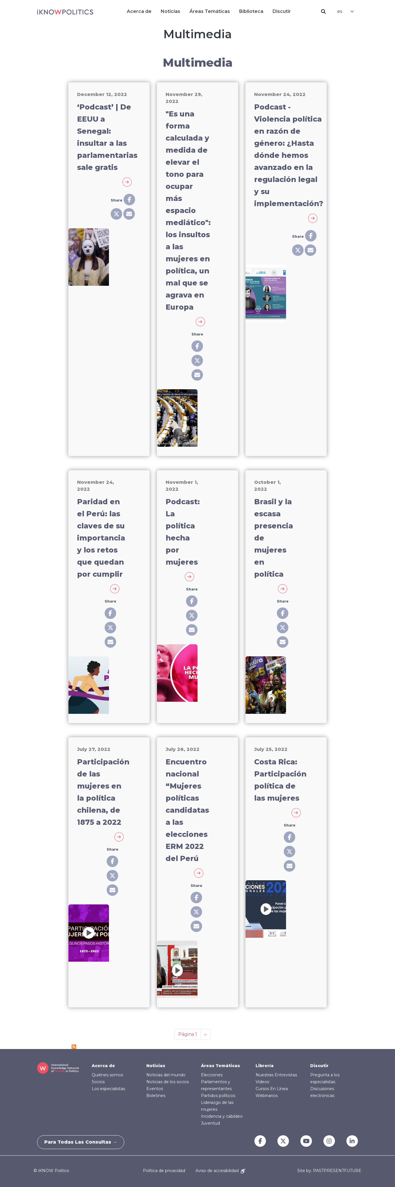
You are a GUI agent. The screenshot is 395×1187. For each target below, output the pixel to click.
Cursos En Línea (272, 1088)
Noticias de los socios (167, 1081)
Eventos (154, 1088)
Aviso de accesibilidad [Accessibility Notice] (220, 1170)
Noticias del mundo (165, 1074)
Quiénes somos (107, 1074)
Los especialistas (108, 1088)
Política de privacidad (164, 1170)
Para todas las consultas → (82, 1142)
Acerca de (139, 11)
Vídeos (262, 1081)
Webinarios (267, 1095)
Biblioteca (251, 11)
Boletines (155, 1095)
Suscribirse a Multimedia (74, 1046)
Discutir (282, 11)
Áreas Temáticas (209, 11)
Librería (265, 1065)
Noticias (170, 11)
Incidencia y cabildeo (222, 1116)
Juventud (210, 1123)
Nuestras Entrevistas (276, 1074)
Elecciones (212, 1074)
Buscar (323, 11)
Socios (98, 1081)
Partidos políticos (218, 1095)
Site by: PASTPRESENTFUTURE (329, 1170)
